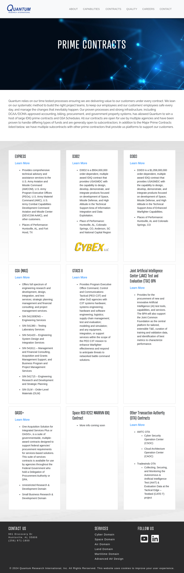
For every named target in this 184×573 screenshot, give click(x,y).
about (73, 9)
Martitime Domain (107, 553)
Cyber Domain (104, 534)
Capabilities (91, 8)
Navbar (27, 9)
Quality (131, 9)
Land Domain (104, 549)
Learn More (22, 163)
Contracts (113, 9)
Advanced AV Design (109, 558)
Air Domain (102, 544)
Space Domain (105, 539)
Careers (148, 9)
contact (166, 9)
